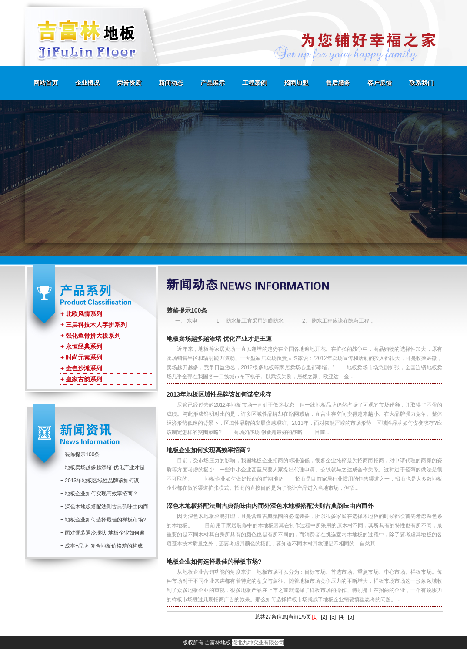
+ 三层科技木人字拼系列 (93, 324)
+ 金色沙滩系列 (81, 368)
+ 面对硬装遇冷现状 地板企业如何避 (102, 533)
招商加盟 (296, 82)
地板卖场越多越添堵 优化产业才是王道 (219, 338)
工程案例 (254, 82)
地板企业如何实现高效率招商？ (209, 450)
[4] (342, 617)
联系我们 (421, 82)
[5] (351, 617)
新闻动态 (171, 82)
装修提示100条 (187, 310)
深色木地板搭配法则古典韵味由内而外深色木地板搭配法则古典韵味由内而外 (270, 505)
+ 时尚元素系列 (81, 357)
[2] (324, 617)
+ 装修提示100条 (80, 454)
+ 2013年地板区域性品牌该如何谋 (99, 481)
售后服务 (338, 82)
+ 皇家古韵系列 (81, 379)
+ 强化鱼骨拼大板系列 (90, 335)
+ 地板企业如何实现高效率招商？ (99, 494)
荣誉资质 (129, 82)
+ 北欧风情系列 (81, 313)
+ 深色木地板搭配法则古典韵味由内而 (104, 507)
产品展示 (212, 82)
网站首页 (45, 82)
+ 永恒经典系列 (81, 346)
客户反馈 (379, 82)
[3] (333, 617)
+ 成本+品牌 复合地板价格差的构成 (101, 546)
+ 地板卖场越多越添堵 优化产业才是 (102, 467)
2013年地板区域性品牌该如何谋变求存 (219, 394)
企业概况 (87, 82)
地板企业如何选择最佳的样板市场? (214, 561)
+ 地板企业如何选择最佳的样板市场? (103, 520)
